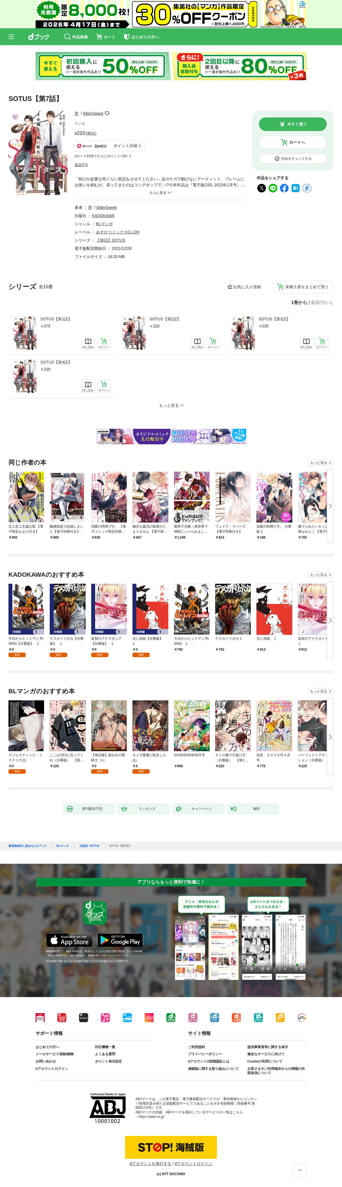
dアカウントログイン (52, 1069)
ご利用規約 (196, 1047)
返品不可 (81, 165)
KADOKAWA (103, 215)
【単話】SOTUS (110, 240)
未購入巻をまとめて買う (307, 287)
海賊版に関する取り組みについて (213, 1069)
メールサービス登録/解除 (55, 1054)
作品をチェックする (296, 159)
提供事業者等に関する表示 (267, 1047)
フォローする (107, 113)
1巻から (299, 302)
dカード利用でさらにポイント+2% (101, 156)
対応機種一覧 (105, 1047)
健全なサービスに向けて (266, 1054)
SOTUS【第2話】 (165, 319)
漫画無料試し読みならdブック (27, 846)
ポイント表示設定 (108, 1061)
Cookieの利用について (264, 1061)
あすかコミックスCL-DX (118, 232)
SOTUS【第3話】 (274, 319)
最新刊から (322, 302)
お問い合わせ (46, 1061)
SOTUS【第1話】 (56, 319)
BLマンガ (104, 224)
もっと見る (318, 463)
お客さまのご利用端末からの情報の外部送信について (276, 1071)
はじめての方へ (47, 1047)
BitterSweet (93, 113)
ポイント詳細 (125, 145)
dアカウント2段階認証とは (208, 1061)
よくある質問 (105, 1054)
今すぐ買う (297, 124)
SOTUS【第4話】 (56, 362)
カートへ (297, 142)
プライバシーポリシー (205, 1054)
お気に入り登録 (247, 287)
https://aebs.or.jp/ (152, 1117)
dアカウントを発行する (150, 1163)
